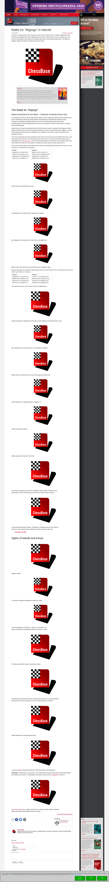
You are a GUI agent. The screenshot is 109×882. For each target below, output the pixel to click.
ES (61, 23)
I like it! (64, 33)
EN (59, 23)
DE (57, 23)
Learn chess (64, 14)
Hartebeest (55, 774)
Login (93, 14)
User (14, 845)
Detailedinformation (80, 878)
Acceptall (102, 878)
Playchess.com (26, 141)
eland (19, 770)
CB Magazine (35, 14)
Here (10, 874)
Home (16, 14)
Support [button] (53, 14)
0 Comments (70, 33)
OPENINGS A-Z (24, 14)
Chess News (21, 23)
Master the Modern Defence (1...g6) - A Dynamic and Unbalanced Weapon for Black (92, 73)
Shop (8, 14)
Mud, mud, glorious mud (18, 809)
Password (15, 847)
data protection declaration (75, 874)
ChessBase (20, 829)
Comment (13, 850)
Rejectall (91, 878)
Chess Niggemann (64, 821)
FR (62, 23)
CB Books (45, 14)
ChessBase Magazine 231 (89, 838)
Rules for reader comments (17, 842)
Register (24, 849)
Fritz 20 (19, 88)
